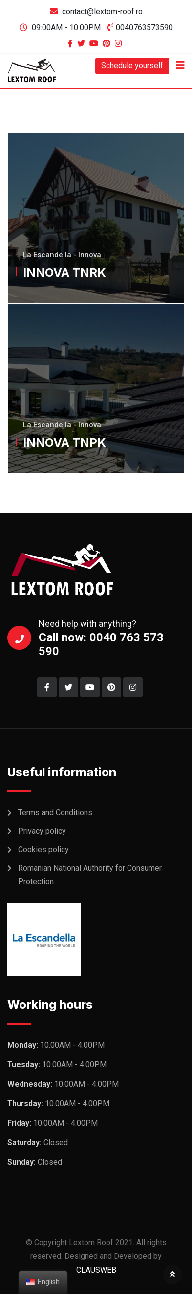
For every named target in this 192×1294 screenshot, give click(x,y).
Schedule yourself (132, 65)
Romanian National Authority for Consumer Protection (90, 874)
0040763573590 (144, 27)
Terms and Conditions (55, 812)
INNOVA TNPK (64, 443)
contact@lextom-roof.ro (102, 11)
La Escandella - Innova (62, 254)
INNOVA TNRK (64, 272)
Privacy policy (42, 831)
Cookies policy (43, 849)
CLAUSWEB (96, 1269)
